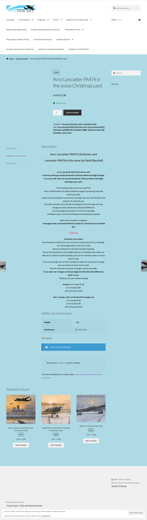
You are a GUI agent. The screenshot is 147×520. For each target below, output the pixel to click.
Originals (41, 19)
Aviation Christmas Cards (77, 19)
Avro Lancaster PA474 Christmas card (72, 127)
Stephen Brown (63, 39)
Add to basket (72, 112)
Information (24, 19)
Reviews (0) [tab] (11, 163)
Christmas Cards (22, 58)
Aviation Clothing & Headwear (51, 49)
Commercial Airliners (43, 39)
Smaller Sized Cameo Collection (20, 49)
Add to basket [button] (20, 445)
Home (11, 58)
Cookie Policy (46, 516)
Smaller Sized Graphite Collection (45, 29)
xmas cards (66, 133)
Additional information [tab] (16, 156)
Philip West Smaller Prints (17, 39)
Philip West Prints (72, 29)
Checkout (10, 19)
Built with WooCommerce (31, 505)
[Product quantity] (57, 112)
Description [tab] (11, 148)
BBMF (85, 130)
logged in (61, 363)
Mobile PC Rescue (119, 486)
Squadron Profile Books (79, 49)
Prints (56, 19)
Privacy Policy (12, 505)
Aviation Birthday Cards (16, 29)
